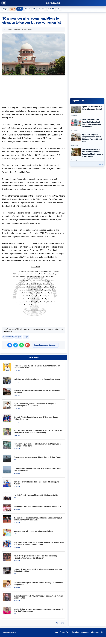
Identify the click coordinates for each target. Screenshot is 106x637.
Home (56, 632)
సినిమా (27, 9)
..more (101, 164)
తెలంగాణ (42, 9)
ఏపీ (34, 9)
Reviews (51, 9)
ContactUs (85, 632)
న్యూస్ (5, 9)
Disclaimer (76, 632)
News (20, 9)
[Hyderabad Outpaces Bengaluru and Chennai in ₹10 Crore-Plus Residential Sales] (87, 139)
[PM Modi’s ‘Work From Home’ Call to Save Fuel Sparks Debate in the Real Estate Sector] (87, 125)
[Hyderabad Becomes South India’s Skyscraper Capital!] (87, 111)
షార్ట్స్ (12, 9)
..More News (59, 623)
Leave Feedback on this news (45, 345)
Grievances (95, 632)
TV (58, 9)
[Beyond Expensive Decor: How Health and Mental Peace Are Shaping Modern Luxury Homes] (87, 154)
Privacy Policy (65, 632)
